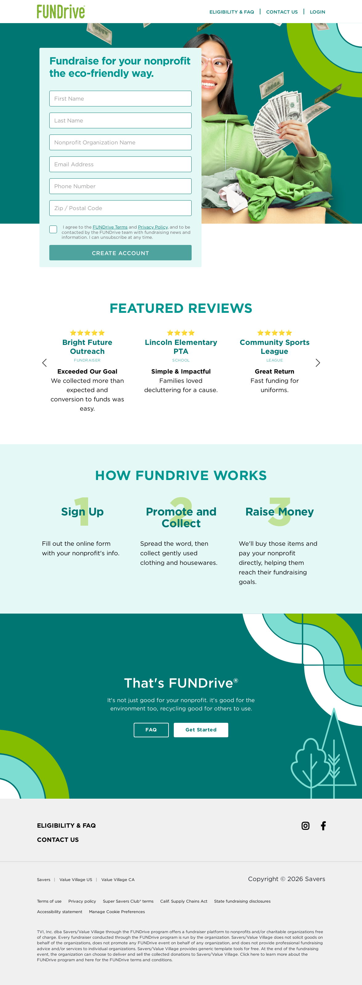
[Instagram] (305, 827)
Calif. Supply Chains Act (183, 901)
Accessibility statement (59, 911)
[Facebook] (323, 827)
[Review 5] (202, 430)
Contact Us (282, 12)
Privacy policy (82, 901)
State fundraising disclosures (242, 901)
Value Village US (75, 879)
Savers (43, 879)
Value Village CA (118, 879)
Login (317, 12)
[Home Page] (61, 11)
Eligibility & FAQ (66, 825)
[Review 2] (160, 430)
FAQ (151, 730)
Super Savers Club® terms (128, 901)
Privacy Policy (153, 227)
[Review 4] (188, 430)
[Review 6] (216, 430)
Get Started (201, 730)
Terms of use (49, 901)
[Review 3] (174, 430)
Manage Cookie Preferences (117, 911)
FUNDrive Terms (110, 227)
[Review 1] (146, 431)
